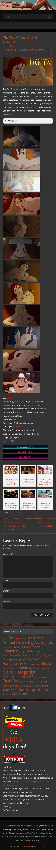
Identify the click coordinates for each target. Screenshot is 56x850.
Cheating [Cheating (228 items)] (18, 647)
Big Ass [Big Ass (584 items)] (34, 642)
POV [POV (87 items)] (21, 682)
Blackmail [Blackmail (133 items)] (7, 647)
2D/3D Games (11, 50)
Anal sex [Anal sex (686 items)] (35, 638)
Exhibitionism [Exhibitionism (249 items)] (37, 651)
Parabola (27, 846)
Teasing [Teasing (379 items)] (8, 690)
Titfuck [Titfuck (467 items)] (20, 689)
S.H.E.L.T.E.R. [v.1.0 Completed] (45, 524)
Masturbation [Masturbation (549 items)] (14, 676)
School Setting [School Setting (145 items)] (10, 685)
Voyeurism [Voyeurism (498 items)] (18, 693)
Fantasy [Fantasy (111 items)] (6, 655)
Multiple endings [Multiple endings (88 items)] (40, 677)
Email (6, 591)
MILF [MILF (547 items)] (29, 676)
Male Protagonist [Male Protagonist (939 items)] (19, 672)
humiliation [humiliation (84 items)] (30, 664)
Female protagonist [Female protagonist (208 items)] (42, 655)
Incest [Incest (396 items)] (46, 663)
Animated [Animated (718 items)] (11, 642)
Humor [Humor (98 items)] (39, 664)
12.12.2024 (10, 46)
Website (6, 601)
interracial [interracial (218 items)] (9, 668)
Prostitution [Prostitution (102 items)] (28, 682)
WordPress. (39, 846)
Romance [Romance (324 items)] (40, 681)
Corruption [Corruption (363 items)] (32, 647)
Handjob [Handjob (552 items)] (10, 663)
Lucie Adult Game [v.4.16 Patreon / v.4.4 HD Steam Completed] (14, 526)
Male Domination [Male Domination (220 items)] (39, 668)
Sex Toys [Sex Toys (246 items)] (22, 685)
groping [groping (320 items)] (15, 659)
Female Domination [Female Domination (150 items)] (20, 655)
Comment (8, 554)
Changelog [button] (10, 120)
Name (6, 580)
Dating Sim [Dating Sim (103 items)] (23, 651)
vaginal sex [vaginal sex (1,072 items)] (37, 689)
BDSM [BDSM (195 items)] (23, 643)
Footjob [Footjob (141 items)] (6, 659)
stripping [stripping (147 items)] (43, 685)
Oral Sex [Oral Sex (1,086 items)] (11, 681)
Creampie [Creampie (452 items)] (10, 650)
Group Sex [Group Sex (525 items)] (30, 658)
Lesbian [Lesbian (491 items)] (22, 667)
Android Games (26, 50)
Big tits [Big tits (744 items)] (47, 642)
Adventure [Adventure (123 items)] (22, 638)
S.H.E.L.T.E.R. (20, 426)
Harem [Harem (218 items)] (21, 664)
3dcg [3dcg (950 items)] (13, 638)
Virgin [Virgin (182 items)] (6, 694)
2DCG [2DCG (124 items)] (5, 638)
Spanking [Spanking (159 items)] (33, 685)
